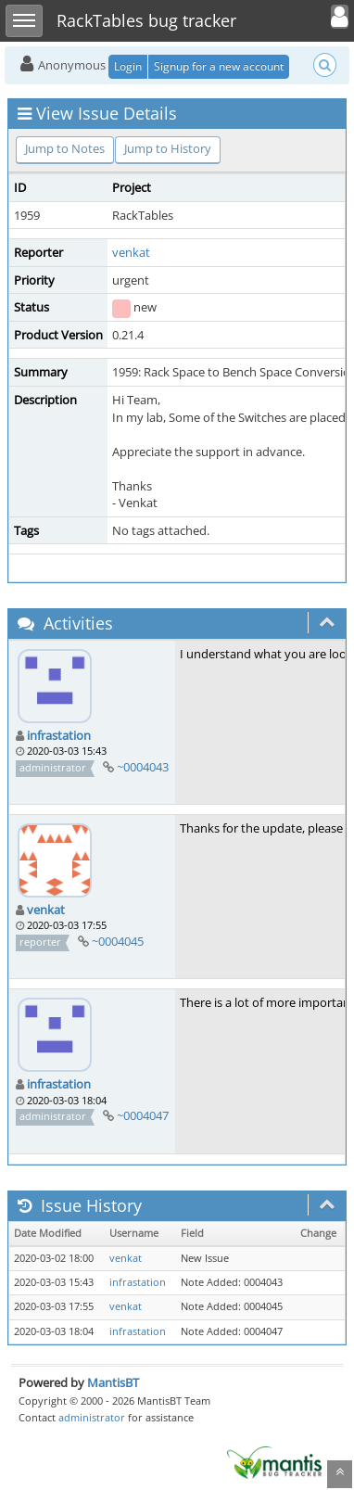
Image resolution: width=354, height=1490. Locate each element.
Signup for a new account (219, 66)
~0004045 (118, 941)
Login (128, 66)
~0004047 (143, 1115)
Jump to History (167, 148)
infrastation (59, 735)
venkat (131, 252)
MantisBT (113, 1382)
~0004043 (143, 766)
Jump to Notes (65, 148)
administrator (91, 1417)
